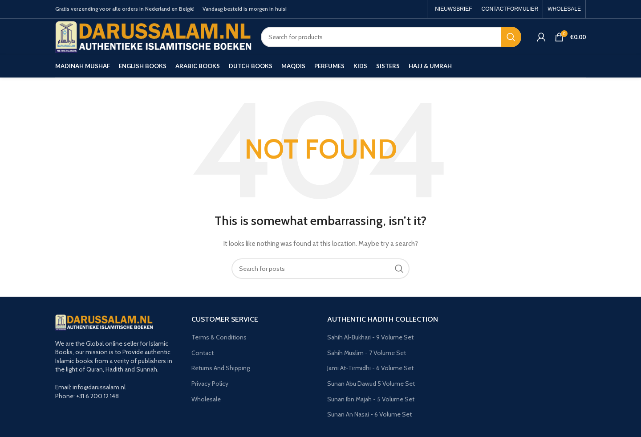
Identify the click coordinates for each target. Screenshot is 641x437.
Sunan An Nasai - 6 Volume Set (369, 414)
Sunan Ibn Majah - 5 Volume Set (370, 399)
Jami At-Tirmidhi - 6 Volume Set (370, 368)
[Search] (391, 37)
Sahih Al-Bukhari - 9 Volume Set (370, 337)
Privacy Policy (209, 384)
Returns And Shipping (220, 368)
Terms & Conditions (219, 337)
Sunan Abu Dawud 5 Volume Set (371, 384)
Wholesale (206, 399)
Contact (202, 353)
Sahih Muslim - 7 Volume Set (366, 353)
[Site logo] (153, 36)
